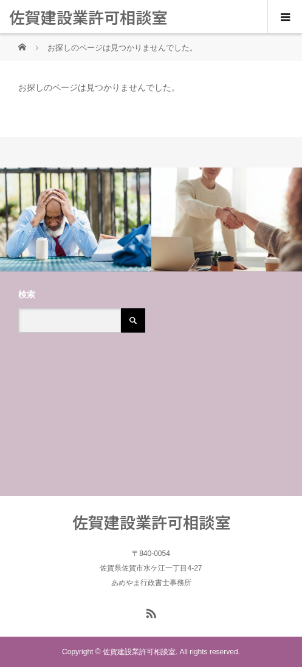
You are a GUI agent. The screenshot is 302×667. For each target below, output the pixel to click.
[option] (75, 220)
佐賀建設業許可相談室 (88, 16)
